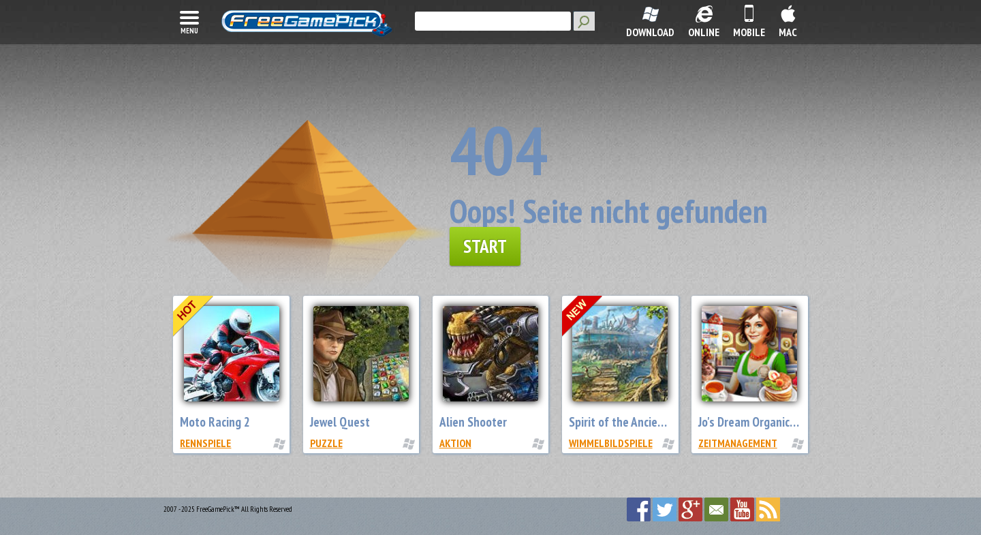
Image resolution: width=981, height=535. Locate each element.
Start (485, 246)
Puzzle (326, 443)
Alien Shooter (473, 422)
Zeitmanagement (737, 443)
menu (189, 21)
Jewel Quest (340, 422)
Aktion (455, 443)
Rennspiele (205, 443)
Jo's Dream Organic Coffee (762, 422)
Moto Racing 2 (215, 422)
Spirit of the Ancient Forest (636, 422)
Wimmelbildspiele (611, 443)
